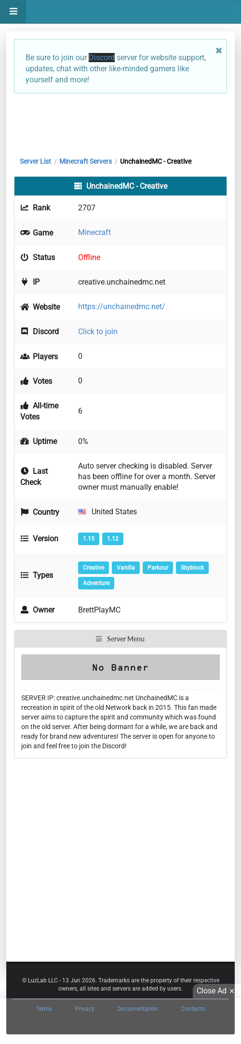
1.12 (113, 538)
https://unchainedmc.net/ (121, 306)
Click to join (98, 331)
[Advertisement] (120, 122)
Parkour (157, 567)
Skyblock (192, 567)
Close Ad (217, 991)
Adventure (96, 583)
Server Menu (120, 639)
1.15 (88, 538)
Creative (93, 567)
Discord (102, 57)
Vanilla (126, 567)
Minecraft (94, 232)
